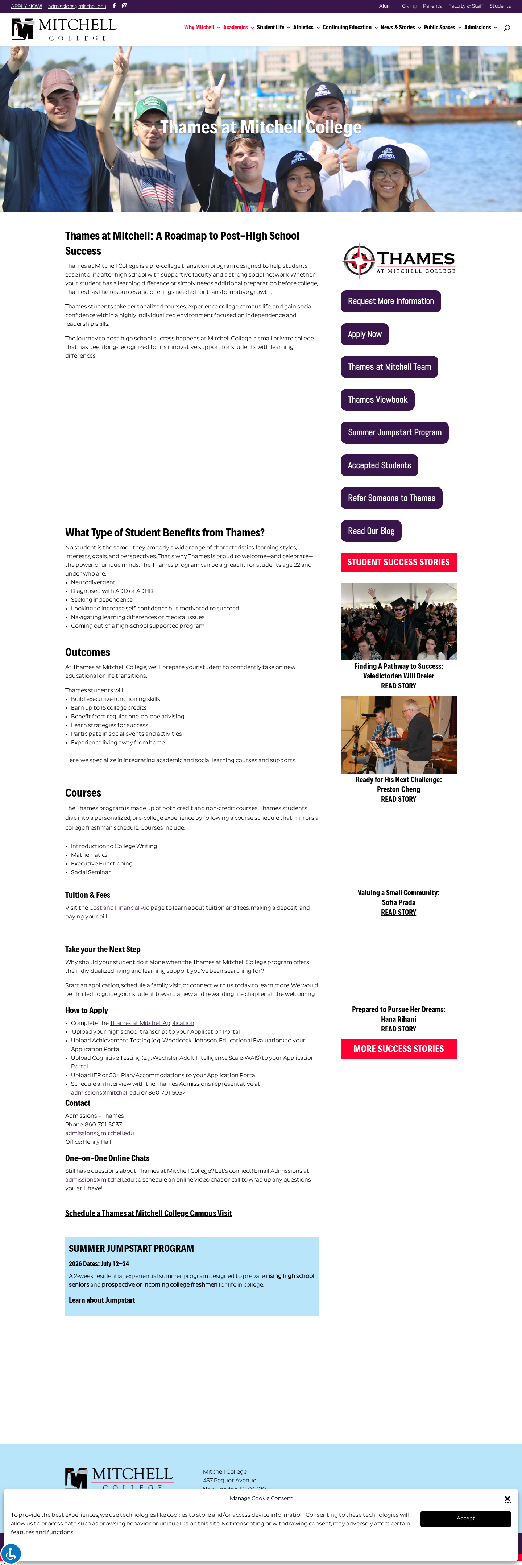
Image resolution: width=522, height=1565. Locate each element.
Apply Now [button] (365, 328)
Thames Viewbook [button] (377, 393)
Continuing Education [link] (347, 25)
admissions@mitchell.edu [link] (105, 1087)
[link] (66, 26)
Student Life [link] (270, 25)
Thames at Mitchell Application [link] (152, 1018)
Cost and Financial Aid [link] (119, 902)
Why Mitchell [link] (199, 25)
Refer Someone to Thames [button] (391, 492)
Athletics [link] (303, 25)
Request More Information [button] (391, 295)
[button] (507, 1498)
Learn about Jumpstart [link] (102, 1294)
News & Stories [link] (398, 25)
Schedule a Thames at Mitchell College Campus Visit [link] (148, 1207)
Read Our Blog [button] (371, 525)
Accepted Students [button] (379, 459)
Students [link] (500, 6)
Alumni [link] (387, 6)
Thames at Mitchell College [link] (261, 121)
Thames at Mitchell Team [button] (389, 360)
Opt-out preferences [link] (39, 1551)
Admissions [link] (477, 25)
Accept (466, 1519)
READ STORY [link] (398, 680)
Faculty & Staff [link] (465, 6)
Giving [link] (409, 6)
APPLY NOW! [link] (26, 6)
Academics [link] (235, 25)
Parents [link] (432, 6)
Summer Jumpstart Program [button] (395, 426)
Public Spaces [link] (439, 25)
